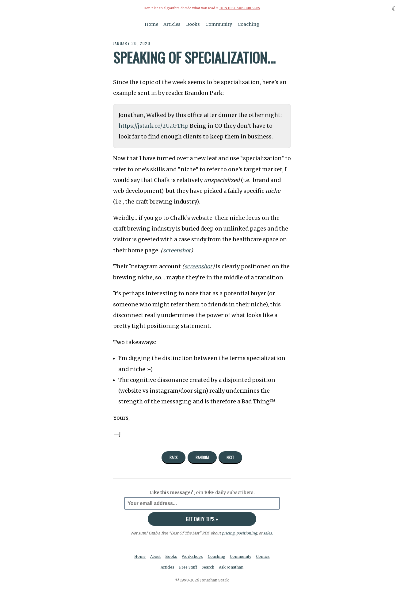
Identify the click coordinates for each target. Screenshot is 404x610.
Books (193, 24)
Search (208, 567)
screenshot (177, 250)
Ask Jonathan (232, 567)
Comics (264, 556)
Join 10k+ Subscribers (240, 8)
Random (202, 457)
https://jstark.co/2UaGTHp (154, 125)
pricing (228, 532)
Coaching (248, 24)
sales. (268, 532)
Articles (172, 24)
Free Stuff (187, 567)
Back (173, 457)
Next (230, 457)
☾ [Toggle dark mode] (395, 8)
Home (151, 24)
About (155, 556)
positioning (246, 532)
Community (218, 24)
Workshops (193, 556)
